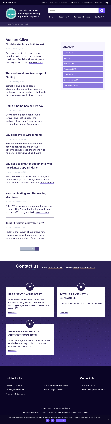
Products (64, 17)
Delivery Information (15, 389)
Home (52, 17)
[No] (108, 419)
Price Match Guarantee (58, 3)
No (52, 421)
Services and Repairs (15, 385)
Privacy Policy (46, 408)
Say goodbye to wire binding (24, 134)
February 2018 (70, 69)
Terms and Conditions (61, 408)
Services (82, 17)
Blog (106, 3)
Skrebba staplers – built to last (25, 44)
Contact (100, 17)
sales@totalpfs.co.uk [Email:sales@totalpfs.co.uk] (84, 267)
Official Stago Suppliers (53, 389)
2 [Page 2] (32, 248)
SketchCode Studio (81, 412)
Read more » (36, 62)
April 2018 (68, 58)
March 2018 (69, 63)
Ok (47, 421)
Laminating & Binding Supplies (56, 385)
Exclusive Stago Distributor (92, 3)
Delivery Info (74, 3)
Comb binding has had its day (24, 105)
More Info (12, 313)
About (44, 3)
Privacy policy (61, 421)
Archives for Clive (17, 24)
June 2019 (68, 53)
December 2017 (71, 80)
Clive (9, 49)
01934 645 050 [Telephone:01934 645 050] (11, 3)
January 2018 (70, 74)
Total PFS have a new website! (25, 223)
